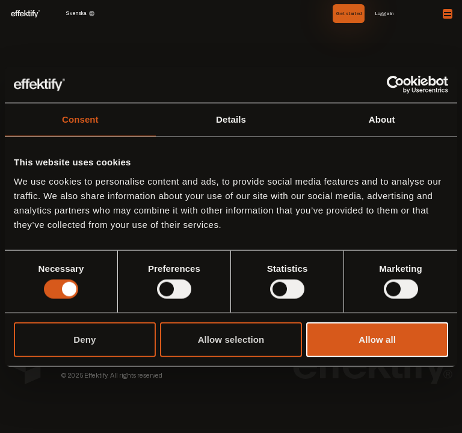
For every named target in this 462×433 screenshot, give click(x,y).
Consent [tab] (80, 119)
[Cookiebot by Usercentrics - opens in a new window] (395, 85)
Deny (84, 339)
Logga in (384, 13)
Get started (349, 13)
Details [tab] (231, 119)
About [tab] (382, 119)
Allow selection (231, 339)
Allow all (377, 339)
